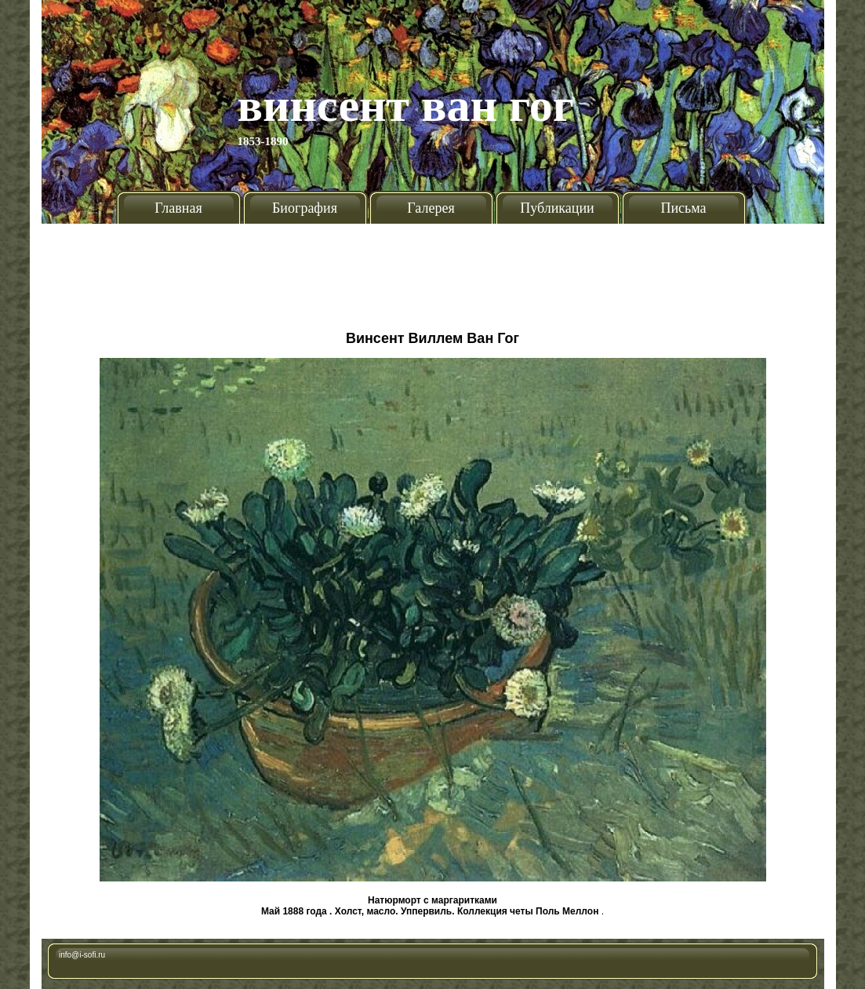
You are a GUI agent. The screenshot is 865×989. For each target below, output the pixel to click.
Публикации (557, 208)
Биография (304, 208)
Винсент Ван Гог (406, 105)
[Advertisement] (432, 270)
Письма (683, 208)
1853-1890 (263, 141)
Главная (178, 208)
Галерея (430, 208)
